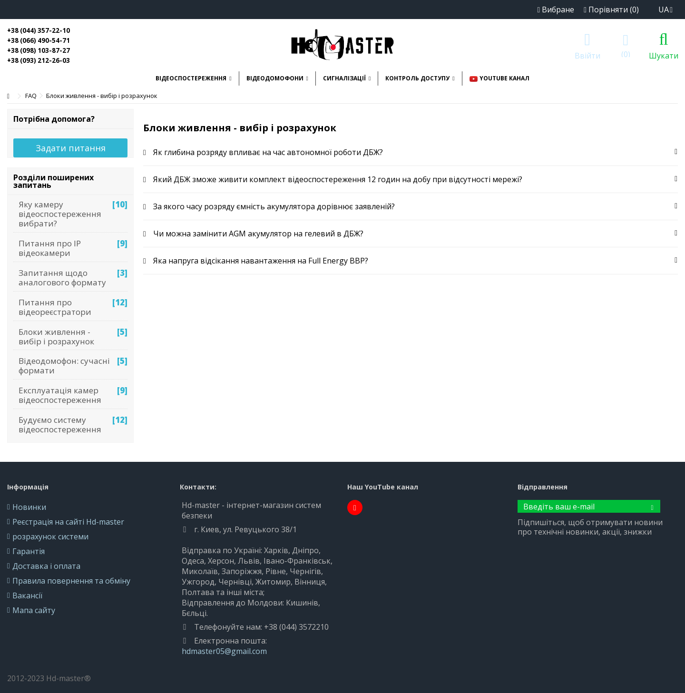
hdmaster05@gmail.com (224, 651)
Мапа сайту (33, 610)
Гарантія (28, 551)
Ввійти (587, 54)
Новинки (29, 507)
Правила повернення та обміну (71, 581)
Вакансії (27, 595)
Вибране (555, 9)
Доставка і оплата (46, 566)
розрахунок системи (50, 536)
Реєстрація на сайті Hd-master (68, 522)
